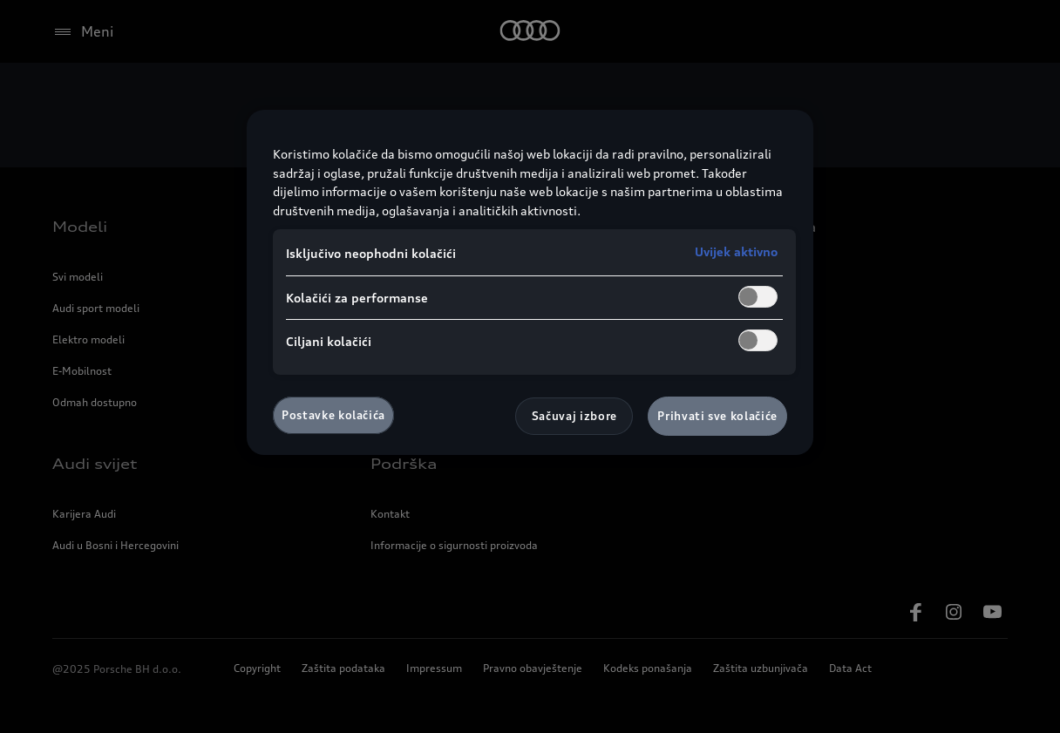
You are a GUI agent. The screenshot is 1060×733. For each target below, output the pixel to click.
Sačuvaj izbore (574, 416)
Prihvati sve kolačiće (717, 416)
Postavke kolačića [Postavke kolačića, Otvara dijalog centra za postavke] (333, 415)
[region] (530, 282)
